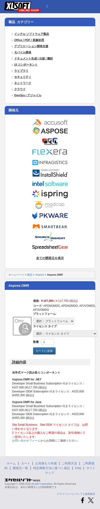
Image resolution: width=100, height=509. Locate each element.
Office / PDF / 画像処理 (29, 40)
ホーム (11, 463)
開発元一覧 (20, 468)
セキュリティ (22, 77)
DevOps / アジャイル (27, 95)
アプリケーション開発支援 (31, 46)
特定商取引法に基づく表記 (51, 468)
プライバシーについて (70, 493)
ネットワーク (22, 83)
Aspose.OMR (55, 274)
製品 (29, 274)
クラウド (20, 89)
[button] (47, 5)
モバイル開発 (22, 52)
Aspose (39, 274)
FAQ (78, 468)
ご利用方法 (69, 463)
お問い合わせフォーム (26, 440)
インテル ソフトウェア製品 (31, 34)
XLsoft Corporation (41, 483)
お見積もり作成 (46, 463)
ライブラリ (21, 70)
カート (25, 463)
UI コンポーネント (26, 64)
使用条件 (90, 493)
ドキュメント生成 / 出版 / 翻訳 (33, 58)
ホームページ (16, 274)
